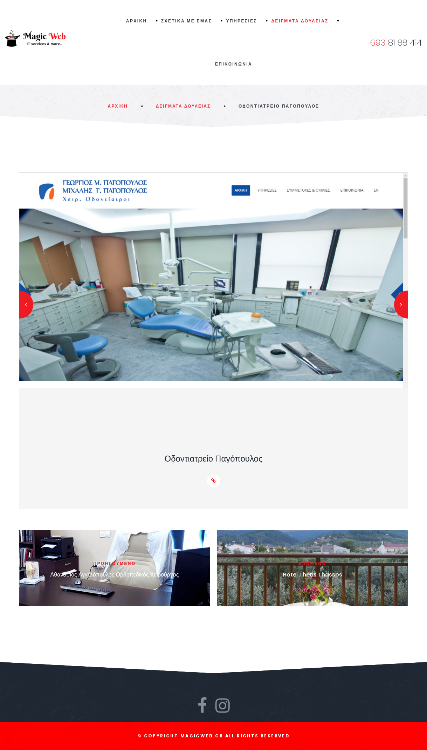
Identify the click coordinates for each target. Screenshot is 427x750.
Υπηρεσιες (241, 21)
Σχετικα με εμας (186, 21)
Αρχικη (136, 21)
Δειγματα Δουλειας (183, 106)
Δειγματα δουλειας (300, 21)
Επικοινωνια (233, 64)
